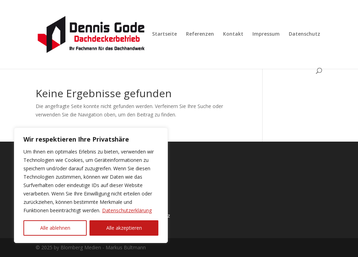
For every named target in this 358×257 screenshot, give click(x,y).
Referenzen (200, 34)
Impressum (266, 34)
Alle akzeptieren (124, 227)
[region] (91, 185)
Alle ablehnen (55, 227)
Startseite (164, 34)
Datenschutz (304, 34)
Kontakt (233, 34)
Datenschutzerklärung (127, 210)
